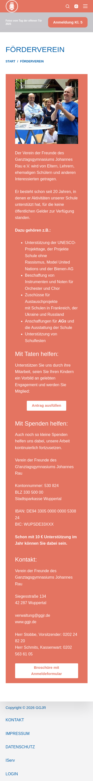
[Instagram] (76, 6)
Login (12, 774)
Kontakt (15, 720)
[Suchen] (67, 6)
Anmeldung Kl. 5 (67, 22)
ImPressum (18, 733)
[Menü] (85, 6)
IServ (10, 760)
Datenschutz (20, 747)
